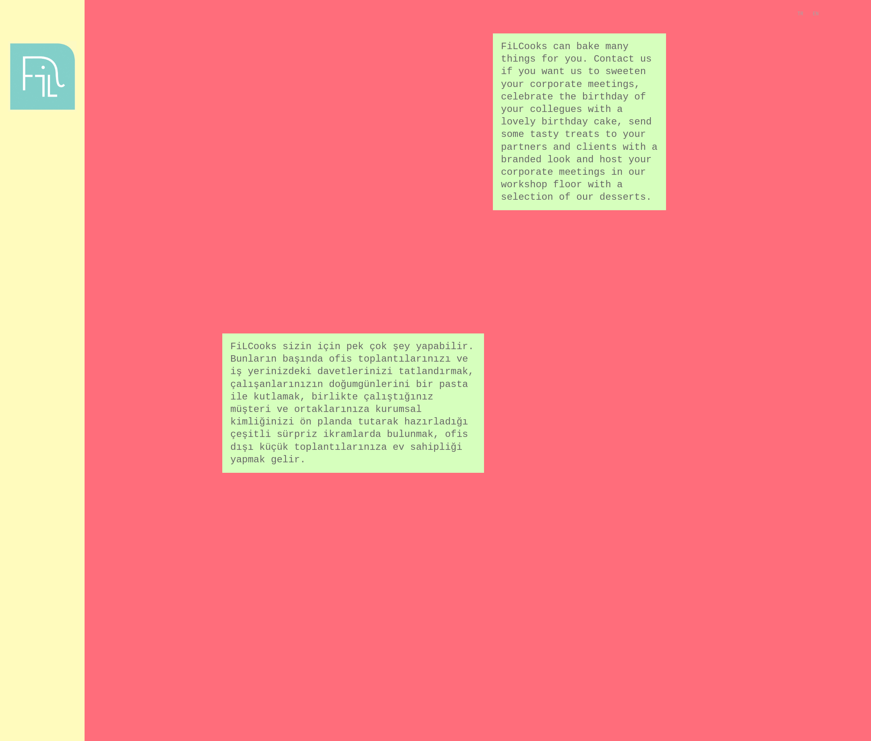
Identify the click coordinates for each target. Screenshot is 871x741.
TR (800, 14)
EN (816, 14)
